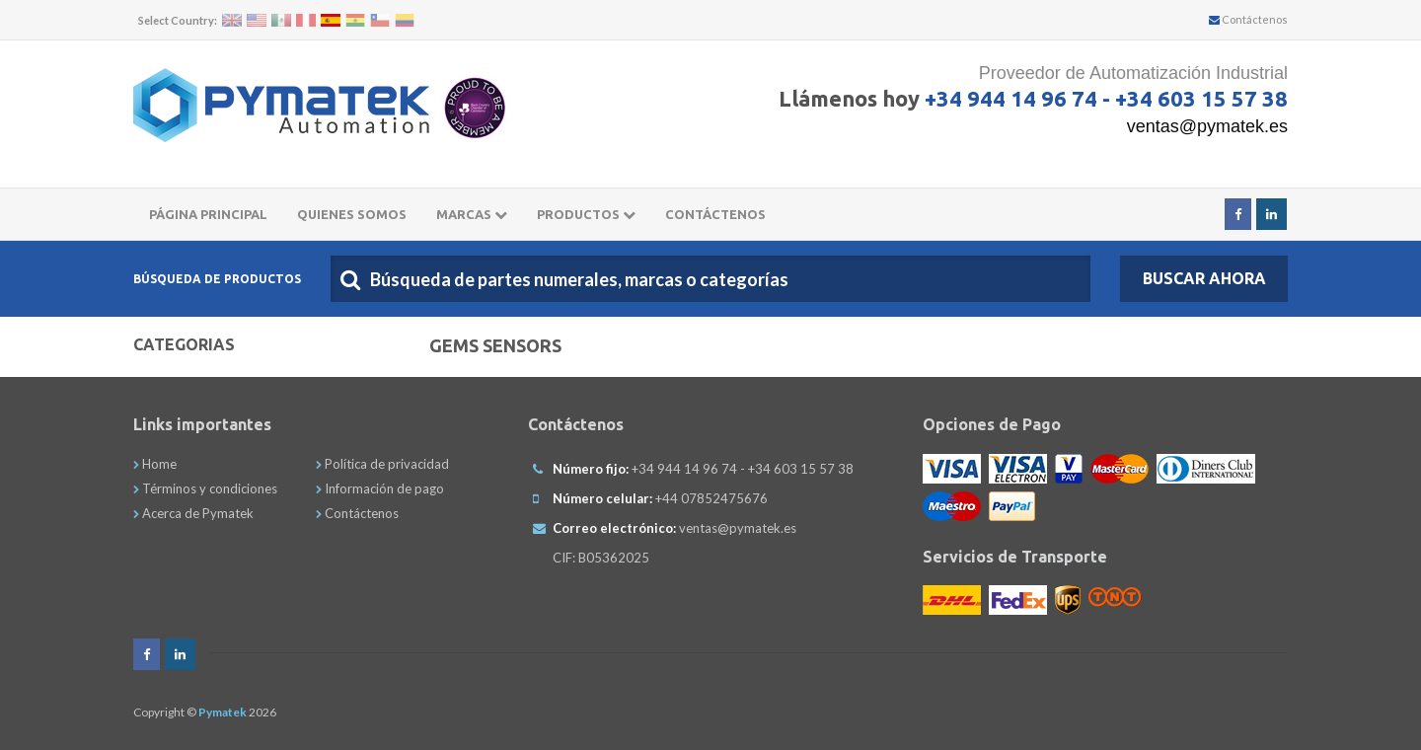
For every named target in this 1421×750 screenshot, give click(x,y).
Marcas (471, 214)
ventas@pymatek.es (1207, 126)
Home (155, 464)
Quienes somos (352, 214)
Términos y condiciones (205, 488)
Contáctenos (1248, 19)
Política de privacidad (382, 464)
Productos (586, 214)
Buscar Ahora (1204, 278)
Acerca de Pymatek (193, 513)
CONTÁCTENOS (715, 214)
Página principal (208, 214)
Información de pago (380, 488)
